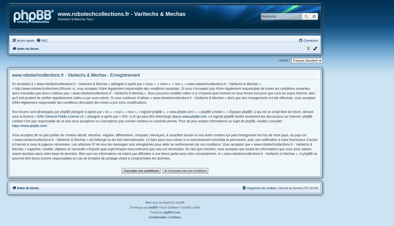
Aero (149, 202)
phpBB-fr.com (172, 212)
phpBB (152, 207)
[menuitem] (41, 40)
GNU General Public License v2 (60, 116)
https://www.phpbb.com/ (29, 126)
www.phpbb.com (194, 116)
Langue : (284, 60)
